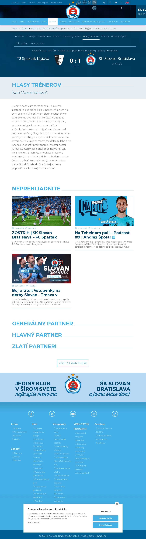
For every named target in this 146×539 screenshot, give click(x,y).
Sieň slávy (38, 436)
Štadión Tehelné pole (41, 478)
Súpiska (16, 425)
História (37, 425)
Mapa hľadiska (61, 472)
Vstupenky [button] (33, 22)
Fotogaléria (21, 43)
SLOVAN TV (112, 22)
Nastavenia (106, 511)
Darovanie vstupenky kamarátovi (59, 498)
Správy (63, 22)
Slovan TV (32, 218)
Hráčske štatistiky (16, 434)
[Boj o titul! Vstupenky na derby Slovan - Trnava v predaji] (41, 262)
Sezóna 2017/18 (38, 28)
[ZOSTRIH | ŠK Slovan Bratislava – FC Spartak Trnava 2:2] (41, 206)
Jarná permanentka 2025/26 (60, 436)
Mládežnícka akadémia (39, 492)
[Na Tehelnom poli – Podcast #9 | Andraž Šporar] (104, 206)
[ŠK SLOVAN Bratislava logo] (73, 9)
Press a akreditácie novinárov (38, 458)
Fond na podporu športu (40, 500)
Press (23, 2)
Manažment (39, 447)
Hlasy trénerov (91, 36)
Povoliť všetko (105, 525)
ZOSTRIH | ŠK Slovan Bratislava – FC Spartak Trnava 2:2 (34, 225)
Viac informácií (34, 522)
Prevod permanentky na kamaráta (82, 455)
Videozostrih (37, 43)
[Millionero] (94, 338)
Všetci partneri (73, 360)
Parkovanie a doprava (60, 478)
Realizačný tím (19, 429)
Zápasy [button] (52, 22)
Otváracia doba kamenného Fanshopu (103, 436)
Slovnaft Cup (56, 28)
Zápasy (24, 28)
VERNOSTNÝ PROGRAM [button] (93, 22)
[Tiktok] (121, 7)
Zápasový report (72, 36)
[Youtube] (115, 2)
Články (105, 36)
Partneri (37, 465)
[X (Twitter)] (110, 2)
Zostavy (38, 36)
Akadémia (74, 22)
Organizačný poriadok (39, 485)
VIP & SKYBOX (61, 450)
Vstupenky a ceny (60, 427)
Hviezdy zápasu (119, 36)
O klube (37, 443)
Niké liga (32, 274)
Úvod (15, 22)
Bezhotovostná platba (62, 467)
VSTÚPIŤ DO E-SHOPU (104, 427)
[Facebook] (104, 2)
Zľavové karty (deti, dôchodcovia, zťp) (62, 458)
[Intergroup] (57, 350)
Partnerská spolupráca (39, 470)
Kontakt (37, 450)
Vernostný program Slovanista (59, 487)
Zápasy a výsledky (17, 452)
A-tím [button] (44, 22)
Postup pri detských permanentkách (82, 466)
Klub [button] (22, 22)
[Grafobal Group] (89, 350)
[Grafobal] (52, 338)
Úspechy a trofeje (38, 431)
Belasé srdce (56, 2)
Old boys (38, 439)
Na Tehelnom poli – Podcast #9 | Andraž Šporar (102, 225)
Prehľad (19, 36)
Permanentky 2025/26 (61, 445)
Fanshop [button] (125, 22)
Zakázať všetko (105, 518)
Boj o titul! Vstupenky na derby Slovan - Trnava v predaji (36, 281)
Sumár (56, 36)
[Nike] (73, 327)
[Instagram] (121, 2)
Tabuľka (16, 457)
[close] (117, 504)
